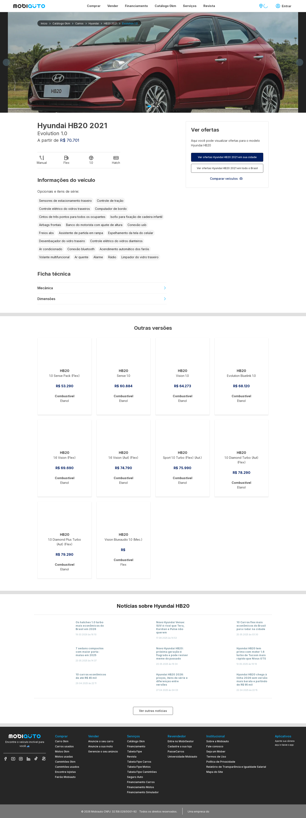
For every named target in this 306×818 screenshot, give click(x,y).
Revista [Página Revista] (209, 6)
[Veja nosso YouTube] (13, 759)
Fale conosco (214, 746)
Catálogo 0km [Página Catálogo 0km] (165, 6)
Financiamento (136, 746)
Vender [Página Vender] (112, 6)
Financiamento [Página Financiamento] (136, 6)
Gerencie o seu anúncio (103, 751)
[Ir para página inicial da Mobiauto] (29, 5)
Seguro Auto (135, 777)
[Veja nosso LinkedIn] (28, 759)
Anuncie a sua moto (100, 746)
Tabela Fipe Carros (139, 761)
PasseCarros (176, 751)
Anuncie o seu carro (100, 741)
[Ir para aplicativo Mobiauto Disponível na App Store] (289, 792)
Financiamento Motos (140, 787)
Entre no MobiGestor (181, 741)
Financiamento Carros (141, 782)
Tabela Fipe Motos (139, 766)
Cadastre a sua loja (180, 746)
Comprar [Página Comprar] (94, 6)
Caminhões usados (67, 766)
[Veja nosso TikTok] (36, 759)
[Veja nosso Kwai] (44, 759)
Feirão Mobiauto (65, 777)
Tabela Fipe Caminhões (142, 771)
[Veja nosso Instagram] (21, 759)
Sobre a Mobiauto (217, 741)
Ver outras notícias (153, 711)
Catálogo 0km (136, 741)
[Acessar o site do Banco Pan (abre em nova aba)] (219, 811)
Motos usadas (64, 756)
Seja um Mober (215, 751)
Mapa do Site (214, 771)
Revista (131, 756)
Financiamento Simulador (143, 792)
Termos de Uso (216, 756)
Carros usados (64, 746)
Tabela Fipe (134, 751)
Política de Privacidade (220, 761)
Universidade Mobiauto (182, 756)
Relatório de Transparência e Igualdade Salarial (236, 766)
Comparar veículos (226, 178)
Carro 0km (61, 741)
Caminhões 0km (65, 761)
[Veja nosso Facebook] (5, 759)
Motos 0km (62, 751)
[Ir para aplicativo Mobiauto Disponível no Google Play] (289, 780)
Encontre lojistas (65, 771)
